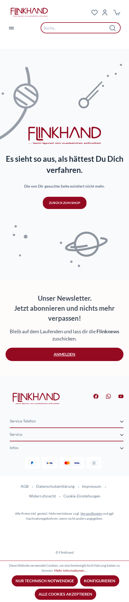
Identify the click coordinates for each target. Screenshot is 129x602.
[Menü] (11, 28)
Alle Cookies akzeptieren (65, 594)
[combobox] (76, 27)
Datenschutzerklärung (55, 486)
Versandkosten (91, 513)
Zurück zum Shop (64, 203)
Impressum (91, 486)
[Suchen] (113, 27)
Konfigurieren (99, 580)
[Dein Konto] (104, 12)
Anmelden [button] (64, 354)
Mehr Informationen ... (70, 570)
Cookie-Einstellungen (81, 496)
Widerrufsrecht (42, 496)
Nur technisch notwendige (45, 580)
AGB (25, 486)
